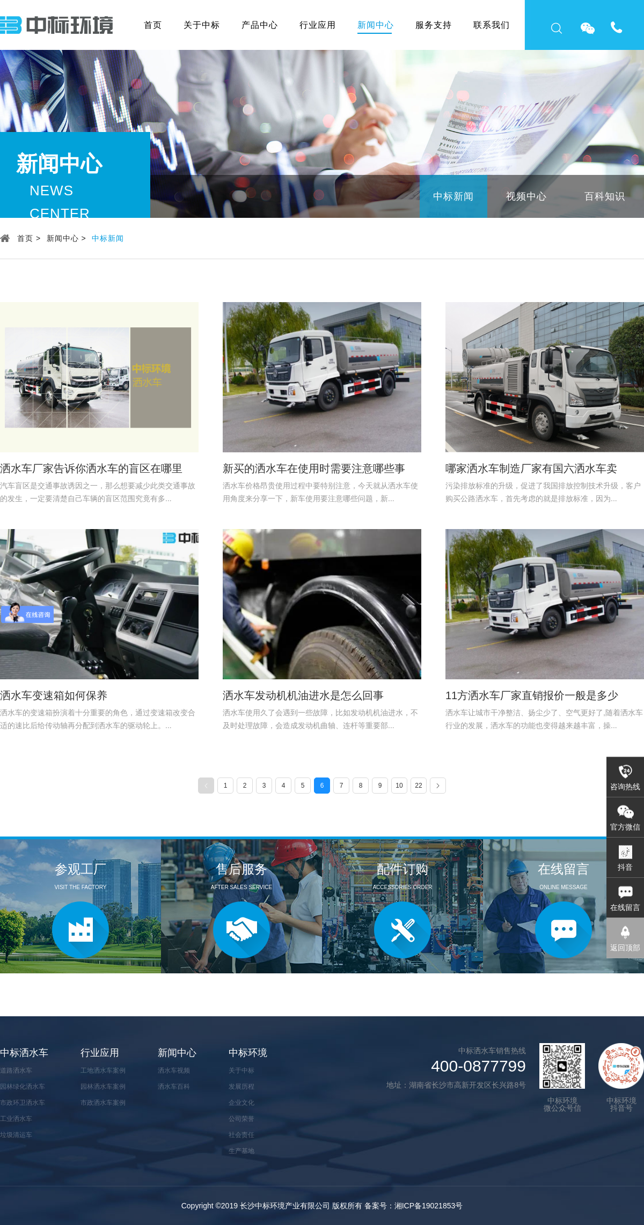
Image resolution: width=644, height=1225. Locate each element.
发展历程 (241, 1086)
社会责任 (241, 1135)
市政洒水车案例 (103, 1102)
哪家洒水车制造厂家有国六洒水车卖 (531, 468)
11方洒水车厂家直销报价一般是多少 (531, 695)
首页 (153, 25)
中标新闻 (453, 196)
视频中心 (526, 196)
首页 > (29, 238)
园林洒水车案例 (103, 1086)
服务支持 (433, 25)
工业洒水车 (16, 1119)
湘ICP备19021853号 (428, 1205)
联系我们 (491, 25)
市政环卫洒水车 (22, 1102)
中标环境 (248, 1052)
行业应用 (317, 25)
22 (418, 785)
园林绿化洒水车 (22, 1086)
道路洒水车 (16, 1070)
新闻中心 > (66, 238)
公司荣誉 (241, 1119)
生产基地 (241, 1151)
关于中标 (202, 25)
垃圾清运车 (16, 1135)
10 (399, 785)
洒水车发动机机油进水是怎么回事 (303, 695)
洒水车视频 (174, 1070)
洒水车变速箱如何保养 (53, 695)
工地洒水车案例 (103, 1070)
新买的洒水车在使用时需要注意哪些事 (314, 468)
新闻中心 (375, 25)
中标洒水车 (24, 1052)
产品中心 (259, 25)
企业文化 (241, 1102)
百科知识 (604, 196)
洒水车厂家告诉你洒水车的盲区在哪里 (91, 468)
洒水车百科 (174, 1086)
